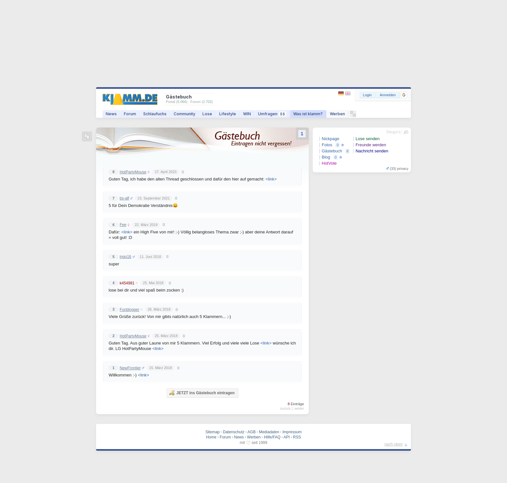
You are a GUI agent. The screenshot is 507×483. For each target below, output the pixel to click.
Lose (207, 113)
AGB (251, 432)
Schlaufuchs (155, 113)
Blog (326, 157)
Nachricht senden (372, 151)
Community (184, 113)
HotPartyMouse (133, 172)
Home (211, 437)
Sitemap (212, 432)
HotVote (329, 163)
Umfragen (272, 113)
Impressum (291, 432)
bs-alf (124, 198)
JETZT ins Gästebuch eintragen (201, 392)
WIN (247, 113)
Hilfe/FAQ (272, 437)
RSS (297, 437)
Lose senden (368, 138)
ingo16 (125, 257)
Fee (123, 225)
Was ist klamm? (308, 113)
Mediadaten (269, 432)
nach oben (393, 444)
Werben (337, 113)
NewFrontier (130, 368)
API (287, 437)
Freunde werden (371, 144)
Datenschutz (233, 432)
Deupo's (393, 132)
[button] (404, 95)
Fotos (327, 144)
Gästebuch (332, 151)
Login (367, 95)
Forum (130, 113)
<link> (271, 179)
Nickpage (330, 138)
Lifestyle (227, 113)
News (111, 113)
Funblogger (129, 310)
